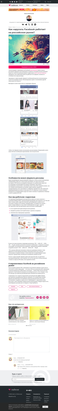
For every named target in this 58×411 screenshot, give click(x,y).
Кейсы (42, 5)
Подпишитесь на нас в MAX (29, 67)
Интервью (35, 5)
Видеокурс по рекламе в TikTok (37, 397)
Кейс (22, 286)
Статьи (27, 5)
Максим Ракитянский (29, 13)
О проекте (46, 396)
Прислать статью (46, 401)
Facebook (13, 286)
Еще (48, 5)
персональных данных (38, 382)
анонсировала (33, 70)
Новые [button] (10, 354)
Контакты (46, 398)
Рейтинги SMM (37, 400)
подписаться (39, 379)
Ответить (20, 361)
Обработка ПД (12, 396)
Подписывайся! (29, 298)
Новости (21, 5)
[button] (26, 325)
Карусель (13, 289)
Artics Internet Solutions (40, 73)
